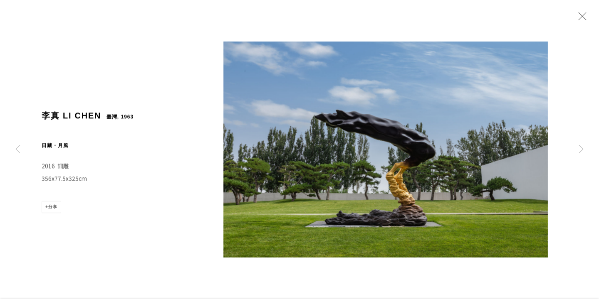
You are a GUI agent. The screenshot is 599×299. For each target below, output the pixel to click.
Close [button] (580, 18)
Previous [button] (18, 149)
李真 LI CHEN (71, 120)
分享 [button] (52, 211)
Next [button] (581, 149)
